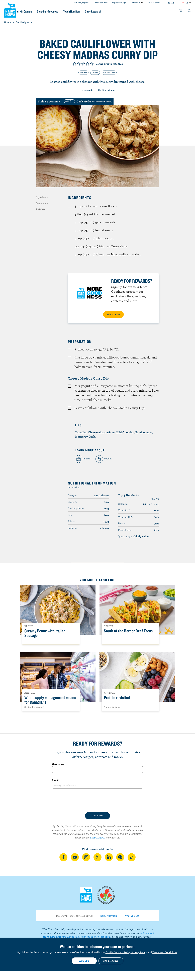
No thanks (111, 960)
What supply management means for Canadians (50, 700)
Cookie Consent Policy (118, 952)
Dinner (83, 72)
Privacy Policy (138, 952)
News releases (154, 2)
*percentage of (133, 536)
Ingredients (42, 197)
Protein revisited (117, 697)
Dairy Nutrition (108, 915)
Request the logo (119, 2)
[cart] (181, 11)
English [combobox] (171, 3)
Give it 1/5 (74, 64)
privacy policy (97, 837)
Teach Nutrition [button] (83, 11)
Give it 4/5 (87, 64)
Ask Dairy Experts (81, 2)
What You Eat (132, 915)
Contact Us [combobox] (135, 2)
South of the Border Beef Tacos (128, 631)
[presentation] (97, 800)
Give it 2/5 (79, 64)
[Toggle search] (189, 11)
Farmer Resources (100, 2)
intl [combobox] (186, 3)
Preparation (42, 203)
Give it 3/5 (83, 64)
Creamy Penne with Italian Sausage (44, 633)
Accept (84, 960)
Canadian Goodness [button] (57, 11)
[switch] (88, 101)
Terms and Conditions (164, 952)
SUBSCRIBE (113, 314)
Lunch (95, 72)
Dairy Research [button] (107, 11)
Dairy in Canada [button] (32, 11)
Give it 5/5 (92, 64)
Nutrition (40, 208)
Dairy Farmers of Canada (10, 10)
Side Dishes (109, 72)
